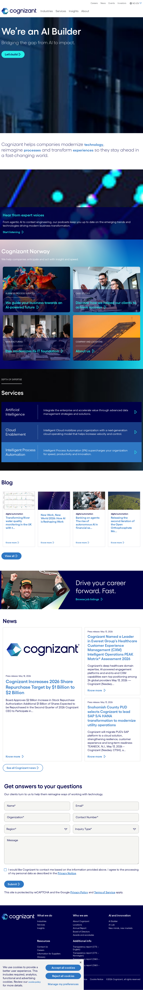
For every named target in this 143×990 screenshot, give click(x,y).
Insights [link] (41, 928)
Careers (94, 3)
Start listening (11, 232)
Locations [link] (77, 925)
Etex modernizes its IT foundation (33, 351)
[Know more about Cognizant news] (23, 768)
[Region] (37, 829)
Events (112, 3)
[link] (18, 11)
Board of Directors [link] (81, 931)
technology (96, 144)
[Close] (80, 962)
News (103, 3)
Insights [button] (73, 11)
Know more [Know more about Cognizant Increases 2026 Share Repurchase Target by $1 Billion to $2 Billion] (13, 756)
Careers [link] (40, 950)
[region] (42, 974)
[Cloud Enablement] (135, 432)
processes (34, 149)
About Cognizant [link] (81, 921)
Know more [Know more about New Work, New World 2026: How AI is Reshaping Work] (46, 542)
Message (12, 840)
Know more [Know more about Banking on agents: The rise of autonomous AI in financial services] (81, 542)
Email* (80, 805)
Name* (11, 805)
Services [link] (41, 925)
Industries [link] (41, 921)
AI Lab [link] (112, 925)
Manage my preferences (63, 984)
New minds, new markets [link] (121, 928)
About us (83, 351)
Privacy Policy (79, 892)
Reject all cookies (63, 976)
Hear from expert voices (23, 215)
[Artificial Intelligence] (135, 412)
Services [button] (61, 11)
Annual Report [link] (79, 928)
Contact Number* (87, 817)
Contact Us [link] (42, 947)
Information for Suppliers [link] (48, 953)
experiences (89, 149)
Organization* (15, 817)
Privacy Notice (67, 873)
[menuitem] (94, 3)
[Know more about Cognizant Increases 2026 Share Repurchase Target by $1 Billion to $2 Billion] (42, 688)
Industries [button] (46, 11)
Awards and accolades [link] (83, 935)
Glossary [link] (41, 957)
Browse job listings (87, 599)
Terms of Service (104, 892)
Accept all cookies (63, 967)
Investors (122, 3)
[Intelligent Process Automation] (135, 452)
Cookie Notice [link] (96, 979)
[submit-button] (14, 884)
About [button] (85, 11)
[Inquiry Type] (106, 829)
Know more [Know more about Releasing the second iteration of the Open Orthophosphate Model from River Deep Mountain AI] (116, 542)
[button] (135, 3)
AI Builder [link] (113, 921)
